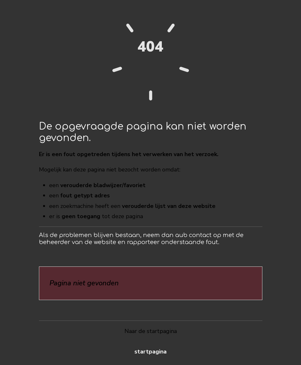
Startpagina (150, 351)
